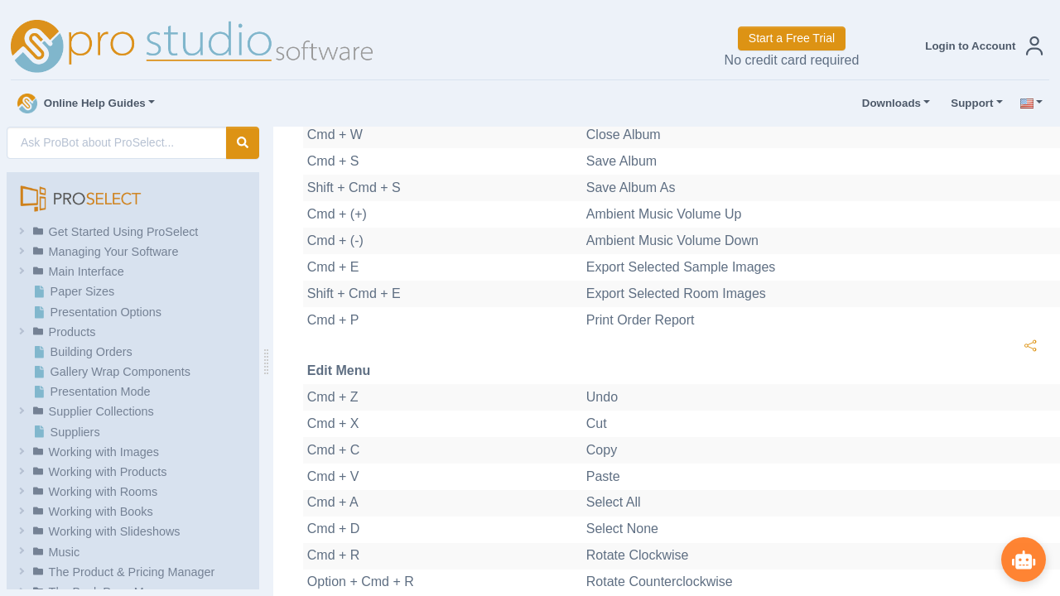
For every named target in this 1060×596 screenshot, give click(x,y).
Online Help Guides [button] (81, 103)
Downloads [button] (888, 103)
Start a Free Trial (792, 38)
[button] (980, 46)
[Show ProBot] (1022, 558)
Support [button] (968, 103)
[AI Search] (117, 143)
